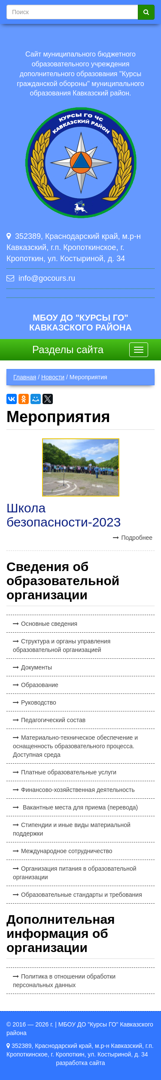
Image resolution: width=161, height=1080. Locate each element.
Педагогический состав (53, 720)
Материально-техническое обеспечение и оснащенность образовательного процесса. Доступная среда (75, 746)
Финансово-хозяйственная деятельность (78, 789)
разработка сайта (80, 1062)
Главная (24, 377)
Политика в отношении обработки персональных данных (64, 980)
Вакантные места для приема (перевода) (79, 807)
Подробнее (136, 537)
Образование (39, 684)
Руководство (38, 702)
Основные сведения (49, 623)
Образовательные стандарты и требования (81, 894)
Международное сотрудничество (66, 851)
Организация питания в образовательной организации (75, 873)
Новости (52, 377)
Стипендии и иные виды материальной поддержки (72, 829)
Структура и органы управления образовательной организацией (61, 645)
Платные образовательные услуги (68, 772)
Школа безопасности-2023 (63, 515)
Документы (36, 667)
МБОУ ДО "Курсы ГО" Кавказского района (80, 322)
